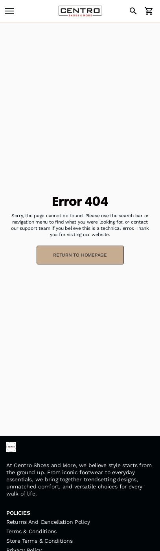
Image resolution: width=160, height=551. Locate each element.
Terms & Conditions (31, 531)
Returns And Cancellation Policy (48, 522)
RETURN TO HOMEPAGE (80, 255)
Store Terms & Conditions (39, 541)
